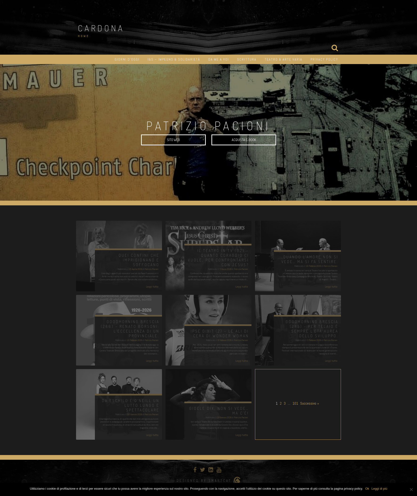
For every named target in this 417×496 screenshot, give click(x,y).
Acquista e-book (244, 140)
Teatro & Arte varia (283, 59)
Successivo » (309, 403)
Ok (367, 488)
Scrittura (246, 59)
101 (295, 403)
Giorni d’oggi (127, 59)
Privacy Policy (324, 59)
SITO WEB (173, 140)
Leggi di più (379, 488)
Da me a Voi (218, 59)
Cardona (101, 28)
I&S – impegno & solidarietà (174, 59)
